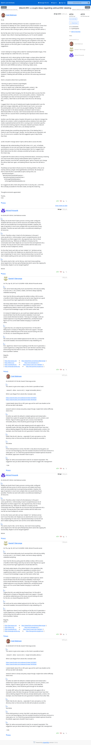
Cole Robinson (11, 15)
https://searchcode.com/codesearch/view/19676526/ (21, 399)
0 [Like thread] (58, 201)
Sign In (54, 3)
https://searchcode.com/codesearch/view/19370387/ (21, 398)
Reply (3, 203)
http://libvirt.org (9, 362)
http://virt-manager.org (31, 362)
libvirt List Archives (8, 3)
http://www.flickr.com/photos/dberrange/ (34, 361)
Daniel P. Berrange (15, 278)
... (2, 219)
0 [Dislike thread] (61, 201)
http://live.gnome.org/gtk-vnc (34, 366)
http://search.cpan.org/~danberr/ (33, 364)
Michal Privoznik (12, 210)
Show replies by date (61, 205)
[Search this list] (77, 2)
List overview (73, 19)
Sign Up (62, 3)
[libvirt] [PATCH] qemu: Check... (81, 9)
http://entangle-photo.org (12, 366)
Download (74, 23)
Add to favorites (74, 31)
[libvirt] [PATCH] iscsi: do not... (9, 9)
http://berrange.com (11, 361)
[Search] (88, 2)
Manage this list (43, 3)
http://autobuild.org (10, 364)
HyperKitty (46, 742)
